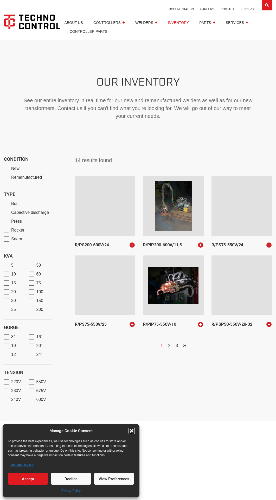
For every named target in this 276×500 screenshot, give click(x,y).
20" (39, 345)
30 (13, 300)
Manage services (22, 465)
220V (16, 382)
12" (14, 354)
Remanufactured (26, 177)
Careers (207, 9)
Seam (16, 239)
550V (41, 382)
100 (39, 292)
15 (13, 283)
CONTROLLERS (107, 23)
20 (13, 292)
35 (13, 309)
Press (16, 221)
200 (39, 309)
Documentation (181, 9)
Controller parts (88, 31)
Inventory (178, 23)
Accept (28, 479)
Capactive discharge (30, 212)
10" (14, 345)
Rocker (17, 230)
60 (38, 274)
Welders (144, 23)
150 (39, 300)
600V (41, 399)
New (15, 168)
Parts (205, 23)
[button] (131, 430)
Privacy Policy (71, 490)
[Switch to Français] (248, 9)
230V (16, 390)
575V (41, 390)
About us (74, 23)
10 (13, 274)
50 (38, 265)
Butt (14, 203)
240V (16, 399)
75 (38, 283)
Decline (71, 479)
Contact (227, 9)
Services (235, 23)
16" (39, 337)
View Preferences (114, 479)
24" (39, 354)
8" (13, 337)
